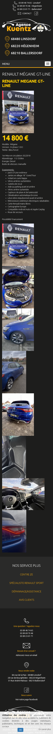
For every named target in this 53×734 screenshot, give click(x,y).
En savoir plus (45, 729)
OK (20, 730)
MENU (6, 63)
